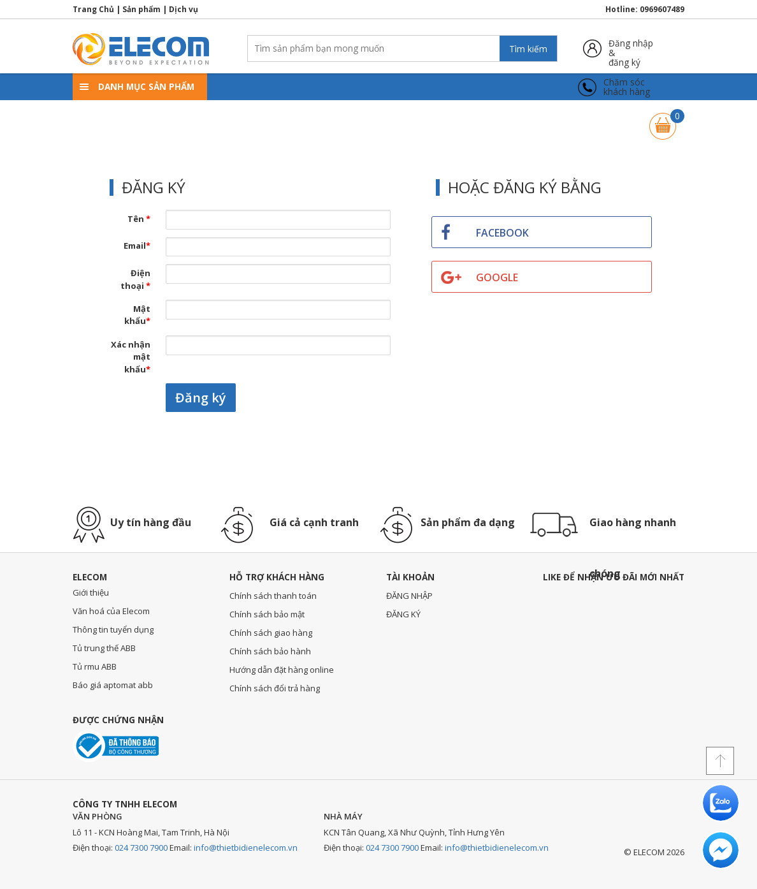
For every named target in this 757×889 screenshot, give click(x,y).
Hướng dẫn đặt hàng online (281, 669)
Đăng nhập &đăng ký (631, 48)
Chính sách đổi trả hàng (274, 688)
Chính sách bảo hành (270, 651)
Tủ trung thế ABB (104, 648)
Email (137, 245)
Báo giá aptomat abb (113, 685)
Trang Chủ (93, 9)
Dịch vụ (183, 9)
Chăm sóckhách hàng (626, 87)
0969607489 (662, 9)
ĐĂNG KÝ (403, 614)
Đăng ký (200, 397)
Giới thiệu (91, 592)
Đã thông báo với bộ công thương (116, 746)
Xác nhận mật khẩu (130, 357)
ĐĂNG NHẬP (409, 595)
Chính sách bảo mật (267, 614)
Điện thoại (135, 279)
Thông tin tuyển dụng (113, 629)
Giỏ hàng (662, 120)
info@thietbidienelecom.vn (246, 847)
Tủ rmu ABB (95, 666)
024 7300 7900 (141, 847)
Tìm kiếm (528, 49)
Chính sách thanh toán (273, 595)
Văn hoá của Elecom (111, 611)
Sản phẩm (141, 9)
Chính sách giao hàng (270, 632)
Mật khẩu (137, 315)
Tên (138, 218)
